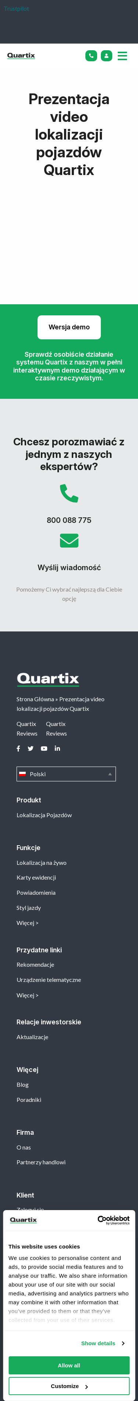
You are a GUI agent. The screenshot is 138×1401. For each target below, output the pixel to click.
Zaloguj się (30, 1209)
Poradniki (29, 1099)
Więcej (25, 922)
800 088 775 (69, 507)
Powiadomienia (36, 892)
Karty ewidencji (36, 877)
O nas (24, 1147)
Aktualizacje (32, 1036)
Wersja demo (69, 327)
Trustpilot (16, 8)
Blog (23, 1084)
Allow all (69, 1365)
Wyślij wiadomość (69, 555)
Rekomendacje (35, 964)
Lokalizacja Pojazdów (44, 814)
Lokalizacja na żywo (42, 862)
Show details (98, 1343)
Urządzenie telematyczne (49, 979)
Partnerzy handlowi (41, 1161)
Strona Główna (35, 698)
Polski (66, 774)
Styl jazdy (29, 907)
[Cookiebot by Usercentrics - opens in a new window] (98, 1220)
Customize (69, 1386)
